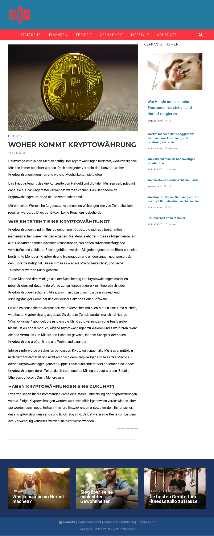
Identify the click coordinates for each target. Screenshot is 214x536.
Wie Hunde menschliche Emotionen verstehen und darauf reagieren (170, 108)
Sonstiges (170, 35)
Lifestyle (143, 35)
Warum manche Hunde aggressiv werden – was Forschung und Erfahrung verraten (171, 138)
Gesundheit (113, 35)
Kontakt (69, 523)
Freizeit (85, 35)
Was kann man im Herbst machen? (38, 499)
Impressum (147, 523)
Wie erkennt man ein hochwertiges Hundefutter (171, 161)
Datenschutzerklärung (120, 523)
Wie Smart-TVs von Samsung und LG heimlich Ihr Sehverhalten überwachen (174, 200)
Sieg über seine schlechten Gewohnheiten (96, 497)
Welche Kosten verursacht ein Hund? (173, 180)
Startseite (31, 35)
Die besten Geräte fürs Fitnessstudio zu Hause (173, 499)
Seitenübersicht (89, 523)
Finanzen (59, 35)
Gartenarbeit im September (166, 218)
